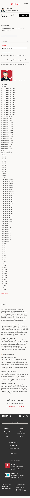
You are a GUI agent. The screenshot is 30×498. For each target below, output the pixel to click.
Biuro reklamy (14, 445)
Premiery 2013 (6, 233)
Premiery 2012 (6, 231)
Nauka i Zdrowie (21, 433)
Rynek (21, 428)
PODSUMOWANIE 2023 (8, 113)
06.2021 (4, 253)
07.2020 (4, 280)
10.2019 (4, 173)
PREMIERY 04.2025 (7, 133)
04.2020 (4, 274)
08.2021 (4, 258)
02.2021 (4, 245)
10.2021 (4, 262)
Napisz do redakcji (14, 448)
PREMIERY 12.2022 (7, 223)
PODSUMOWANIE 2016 (8, 98)
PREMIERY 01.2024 (7, 119)
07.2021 (4, 255)
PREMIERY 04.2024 (7, 131)
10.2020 (4, 286)
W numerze (7, 428)
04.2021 (4, 249)
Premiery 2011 (6, 229)
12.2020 (4, 290)
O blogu (3, 86)
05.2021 (4, 251)
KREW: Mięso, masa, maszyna (8, 383)
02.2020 (4, 270)
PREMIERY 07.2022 (7, 203)
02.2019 (4, 157)
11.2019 (4, 175)
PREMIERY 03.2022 (7, 187)
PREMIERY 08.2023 (7, 209)
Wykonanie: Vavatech (20, 487)
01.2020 (4, 268)
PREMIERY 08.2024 (7, 141)
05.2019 (4, 163)
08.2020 (4, 282)
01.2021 (4, 243)
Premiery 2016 (6, 239)
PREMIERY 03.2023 (7, 189)
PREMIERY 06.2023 (7, 201)
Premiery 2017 (6, 241)
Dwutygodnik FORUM (6, 484)
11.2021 (4, 264)
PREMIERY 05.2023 (7, 197)
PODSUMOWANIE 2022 (8, 111)
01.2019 (4, 155)
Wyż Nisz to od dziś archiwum (8, 357)
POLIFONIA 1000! (6, 117)
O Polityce (14, 453)
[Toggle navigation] (2, 3)
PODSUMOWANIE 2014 (8, 94)
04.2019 (4, 161)
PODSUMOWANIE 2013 (8, 92)
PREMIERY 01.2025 (6, 121)
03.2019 (4, 159)
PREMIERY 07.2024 (7, 139)
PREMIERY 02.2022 (7, 183)
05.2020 (4, 276)
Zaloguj (26, 3)
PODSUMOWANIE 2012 (8, 90)
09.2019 (4, 171)
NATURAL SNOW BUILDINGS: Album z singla (11, 323)
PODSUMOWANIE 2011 (8, 88)
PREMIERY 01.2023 (7, 181)
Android (15, 464)
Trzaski (4, 304)
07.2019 (4, 167)
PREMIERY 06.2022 (7, 199)
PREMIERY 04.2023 (8, 193)
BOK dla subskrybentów (14, 451)
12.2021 (4, 266)
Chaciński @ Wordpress (9, 354)
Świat (7, 436)
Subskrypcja (15, 422)
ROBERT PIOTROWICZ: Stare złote (9, 338)
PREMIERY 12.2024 (6, 149)
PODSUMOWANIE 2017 (8, 101)
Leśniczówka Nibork (6, 488)
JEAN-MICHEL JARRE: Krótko (7, 307)
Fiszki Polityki (14, 473)
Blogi (21, 436)
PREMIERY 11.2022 (7, 219)
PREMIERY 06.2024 (7, 137)
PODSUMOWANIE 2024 (8, 115)
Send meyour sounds (15, 300)
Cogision (20, 484)
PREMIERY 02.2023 (7, 185)
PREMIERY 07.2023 (7, 205)
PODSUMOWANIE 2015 (8, 96)
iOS (11, 464)
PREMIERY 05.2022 (7, 195)
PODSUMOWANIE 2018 (8, 102)
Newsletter (15, 419)
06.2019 (4, 165)
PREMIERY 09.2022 (7, 211)
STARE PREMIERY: (6, 153)
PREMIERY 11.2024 (6, 147)
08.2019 (4, 169)
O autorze (4, 84)
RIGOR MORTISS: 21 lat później (8, 371)
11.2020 (4, 288)
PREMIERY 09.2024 (7, 143)
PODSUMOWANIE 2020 (8, 107)
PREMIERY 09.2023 (7, 213)
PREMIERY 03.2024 (7, 127)
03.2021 (4, 247)
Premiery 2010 (6, 227)
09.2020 (4, 284)
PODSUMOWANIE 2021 (8, 109)
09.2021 (4, 259)
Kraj (7, 433)
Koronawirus (7, 431)
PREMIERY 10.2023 (7, 217)
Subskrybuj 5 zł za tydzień (14, 406)
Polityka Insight (5, 486)
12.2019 (4, 177)
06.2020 (4, 278)
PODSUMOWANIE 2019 (8, 105)
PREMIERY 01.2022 (7, 179)
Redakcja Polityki (13, 442)
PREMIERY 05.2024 (7, 135)
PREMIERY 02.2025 (7, 125)
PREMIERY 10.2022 (7, 215)
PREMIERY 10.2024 (7, 145)
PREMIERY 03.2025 (7, 129)
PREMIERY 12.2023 (7, 225)
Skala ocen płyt (5, 151)
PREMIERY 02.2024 (7, 123)
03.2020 (4, 272)
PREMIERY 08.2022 (7, 207)
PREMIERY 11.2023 (7, 221)
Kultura (22, 431)
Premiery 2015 (6, 237)
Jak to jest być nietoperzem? (16, 55)
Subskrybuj (23, 15)
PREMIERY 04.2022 (8, 191)
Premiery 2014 (6, 235)
